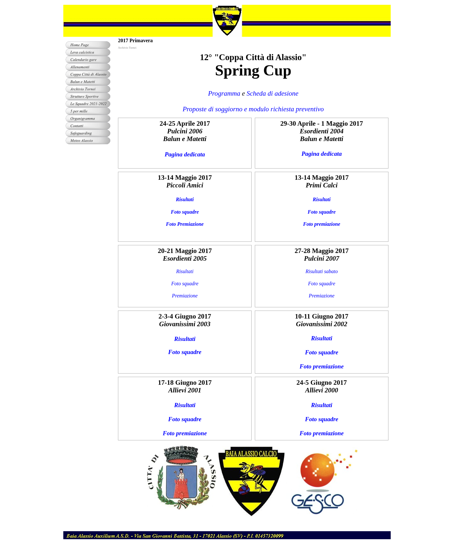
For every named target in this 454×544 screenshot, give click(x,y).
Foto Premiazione (185, 224)
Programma (224, 93)
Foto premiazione (321, 224)
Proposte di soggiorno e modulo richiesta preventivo (253, 109)
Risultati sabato (322, 271)
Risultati (185, 199)
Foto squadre (185, 212)
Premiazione (185, 295)
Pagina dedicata (185, 154)
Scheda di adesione (272, 93)
